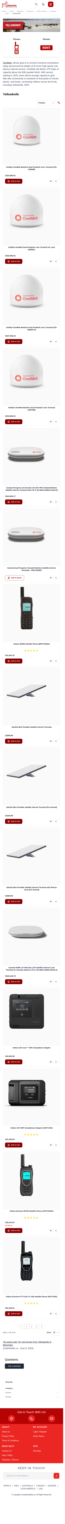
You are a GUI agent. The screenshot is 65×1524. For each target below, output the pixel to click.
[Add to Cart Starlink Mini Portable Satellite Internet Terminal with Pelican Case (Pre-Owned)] (13, 901)
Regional (20, 11)
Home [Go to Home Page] (4, 11)
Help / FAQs (7, 1455)
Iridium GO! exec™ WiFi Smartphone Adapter (32, 1048)
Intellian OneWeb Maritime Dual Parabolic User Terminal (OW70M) (31, 409)
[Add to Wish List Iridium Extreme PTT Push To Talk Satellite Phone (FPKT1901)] (51, 1313)
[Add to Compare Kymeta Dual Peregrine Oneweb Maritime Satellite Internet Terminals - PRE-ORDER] (56, 578)
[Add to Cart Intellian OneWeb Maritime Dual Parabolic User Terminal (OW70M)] (13, 421)
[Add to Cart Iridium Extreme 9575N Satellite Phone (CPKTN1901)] (13, 1230)
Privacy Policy (8, 1436)
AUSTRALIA (27, 1486)
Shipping (6, 1460)
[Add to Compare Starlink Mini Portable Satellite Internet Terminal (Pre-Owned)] (56, 821)
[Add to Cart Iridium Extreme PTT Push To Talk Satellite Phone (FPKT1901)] (13, 1313)
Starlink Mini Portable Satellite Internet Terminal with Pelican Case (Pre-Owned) (31, 888)
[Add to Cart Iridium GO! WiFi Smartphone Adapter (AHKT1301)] (13, 1145)
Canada (53, 11)
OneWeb (7, 63)
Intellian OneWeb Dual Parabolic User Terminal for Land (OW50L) (31, 248)
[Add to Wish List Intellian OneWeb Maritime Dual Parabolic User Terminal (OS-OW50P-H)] (51, 341)
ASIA (16, 1486)
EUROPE (52, 1486)
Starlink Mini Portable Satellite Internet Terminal (32, 727)
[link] (21, 1326)
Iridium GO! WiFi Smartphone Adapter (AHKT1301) (32, 1128)
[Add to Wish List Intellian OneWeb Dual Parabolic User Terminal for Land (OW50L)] (51, 261)
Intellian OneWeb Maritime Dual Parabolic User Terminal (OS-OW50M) (31, 168)
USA (41, 1489)
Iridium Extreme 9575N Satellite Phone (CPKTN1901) (32, 1211)
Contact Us (7, 1451)
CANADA (40, 1486)
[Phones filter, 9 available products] (31, 1393)
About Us (6, 1432)
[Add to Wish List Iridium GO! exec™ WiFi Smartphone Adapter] (51, 1062)
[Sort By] (46, 103)
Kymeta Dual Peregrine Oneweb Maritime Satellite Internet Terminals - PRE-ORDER (31, 569)
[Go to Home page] (9, 4)
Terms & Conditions (10, 1441)
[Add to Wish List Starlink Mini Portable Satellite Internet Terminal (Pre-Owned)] (51, 821)
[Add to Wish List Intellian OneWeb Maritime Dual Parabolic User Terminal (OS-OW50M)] (51, 181)
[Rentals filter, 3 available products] (31, 1397)
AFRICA (7, 1486)
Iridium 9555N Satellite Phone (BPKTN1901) (31, 644)
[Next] (42, 1326)
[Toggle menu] (57, 4)
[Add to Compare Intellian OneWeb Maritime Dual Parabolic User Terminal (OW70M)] (56, 422)
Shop (11, 11)
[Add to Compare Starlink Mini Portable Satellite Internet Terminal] (56, 741)
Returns (15, 1460)
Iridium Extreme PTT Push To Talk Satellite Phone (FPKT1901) (31, 1297)
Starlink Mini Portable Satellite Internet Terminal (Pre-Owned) (31, 807)
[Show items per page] (55, 1332)
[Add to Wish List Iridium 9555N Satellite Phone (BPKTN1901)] (51, 661)
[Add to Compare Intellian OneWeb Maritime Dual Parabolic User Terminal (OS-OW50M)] (56, 181)
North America (42, 11)
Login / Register (40, 1432)
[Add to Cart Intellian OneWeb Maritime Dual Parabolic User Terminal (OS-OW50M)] (13, 181)
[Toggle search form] (36, 4)
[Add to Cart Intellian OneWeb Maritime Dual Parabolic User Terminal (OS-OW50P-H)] (13, 341)
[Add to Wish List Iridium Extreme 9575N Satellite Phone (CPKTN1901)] (51, 1230)
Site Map (37, 1451)
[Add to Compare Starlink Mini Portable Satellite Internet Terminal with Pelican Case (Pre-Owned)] (56, 901)
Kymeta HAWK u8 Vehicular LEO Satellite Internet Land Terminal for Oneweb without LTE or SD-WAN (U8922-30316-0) (31, 969)
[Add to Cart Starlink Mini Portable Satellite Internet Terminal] (13, 741)
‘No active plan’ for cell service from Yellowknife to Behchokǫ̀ (27, 1343)
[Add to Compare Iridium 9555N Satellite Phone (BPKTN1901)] (56, 661)
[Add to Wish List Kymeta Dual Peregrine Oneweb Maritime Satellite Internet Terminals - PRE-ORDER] (51, 578)
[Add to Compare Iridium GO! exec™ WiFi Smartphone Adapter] (56, 1062)
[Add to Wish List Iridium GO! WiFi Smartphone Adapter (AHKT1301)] (51, 1145)
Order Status (38, 1436)
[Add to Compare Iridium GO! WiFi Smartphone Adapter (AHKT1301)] (56, 1145)
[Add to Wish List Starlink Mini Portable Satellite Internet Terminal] (51, 741)
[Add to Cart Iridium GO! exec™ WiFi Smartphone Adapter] (13, 1061)
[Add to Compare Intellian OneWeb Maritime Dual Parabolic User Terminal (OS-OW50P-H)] (56, 341)
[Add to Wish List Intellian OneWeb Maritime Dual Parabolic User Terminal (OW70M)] (51, 422)
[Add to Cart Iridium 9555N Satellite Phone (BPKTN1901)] (13, 661)
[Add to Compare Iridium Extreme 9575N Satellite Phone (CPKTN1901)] (56, 1230)
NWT (7, 13)
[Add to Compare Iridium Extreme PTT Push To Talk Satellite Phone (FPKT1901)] (56, 1313)
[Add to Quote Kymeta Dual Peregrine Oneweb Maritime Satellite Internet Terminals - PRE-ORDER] (14, 577)
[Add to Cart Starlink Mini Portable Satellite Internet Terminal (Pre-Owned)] (13, 821)
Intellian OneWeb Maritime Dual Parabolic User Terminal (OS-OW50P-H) (31, 328)
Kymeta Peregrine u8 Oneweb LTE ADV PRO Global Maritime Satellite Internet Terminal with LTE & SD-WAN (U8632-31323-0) (31, 489)
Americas (30, 11)
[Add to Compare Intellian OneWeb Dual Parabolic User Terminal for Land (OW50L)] (56, 261)
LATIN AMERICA (28, 1489)
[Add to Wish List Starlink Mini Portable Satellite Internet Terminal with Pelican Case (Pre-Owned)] (51, 901)
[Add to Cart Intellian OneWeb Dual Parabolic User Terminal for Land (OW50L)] (13, 261)
